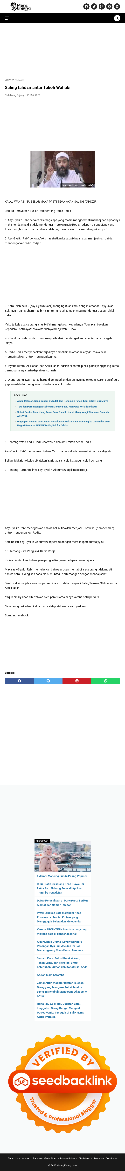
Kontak (25, 1158)
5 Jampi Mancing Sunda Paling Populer (62, 876)
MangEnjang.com (67, 1165)
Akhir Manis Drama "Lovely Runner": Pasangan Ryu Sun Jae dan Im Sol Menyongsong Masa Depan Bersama (60, 946)
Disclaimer (84, 1158)
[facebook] (19, 681)
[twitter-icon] (93, 6)
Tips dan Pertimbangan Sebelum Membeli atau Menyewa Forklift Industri (57, 406)
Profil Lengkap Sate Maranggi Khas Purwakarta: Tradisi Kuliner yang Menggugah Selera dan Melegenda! (59, 917)
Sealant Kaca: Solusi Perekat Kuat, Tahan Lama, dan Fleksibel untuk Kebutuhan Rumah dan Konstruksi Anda (62, 963)
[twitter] (48, 681)
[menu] (7, 18)
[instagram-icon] (101, 6)
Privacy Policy (67, 1158)
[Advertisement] (62, 50)
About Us (13, 1158)
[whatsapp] (105, 681)
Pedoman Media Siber (44, 1158)
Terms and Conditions (105, 1158)
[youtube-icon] (108, 6)
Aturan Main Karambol (51, 975)
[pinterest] (76, 681)
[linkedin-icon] (116, 6)
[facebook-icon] (86, 6)
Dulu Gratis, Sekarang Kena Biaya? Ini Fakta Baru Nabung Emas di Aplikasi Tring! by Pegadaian (60, 888)
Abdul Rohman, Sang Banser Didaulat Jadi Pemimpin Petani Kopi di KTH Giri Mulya (62, 401)
